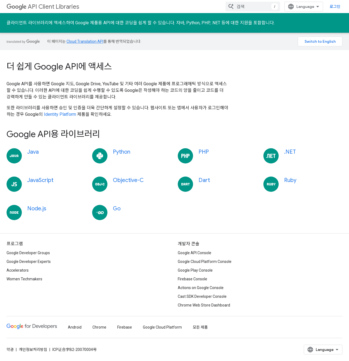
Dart (204, 180)
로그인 (335, 6)
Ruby (290, 180)
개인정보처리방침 (33, 349)
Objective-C (128, 180)
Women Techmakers (24, 279)
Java (33, 151)
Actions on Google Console (201, 288)
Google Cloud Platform (162, 327)
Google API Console (194, 253)
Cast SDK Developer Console (202, 296)
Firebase (124, 327)
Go (117, 208)
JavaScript (40, 180)
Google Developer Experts (29, 261)
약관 (10, 349)
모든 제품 (200, 327)
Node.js (36, 208)
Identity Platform (60, 114)
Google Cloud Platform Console (204, 261)
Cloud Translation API (85, 41)
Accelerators (18, 270)
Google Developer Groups (28, 253)
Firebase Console (192, 279)
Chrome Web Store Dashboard (204, 305)
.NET (290, 151)
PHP (203, 151)
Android (75, 327)
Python (121, 151)
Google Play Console (195, 270)
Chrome (99, 327)
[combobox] (252, 6)
